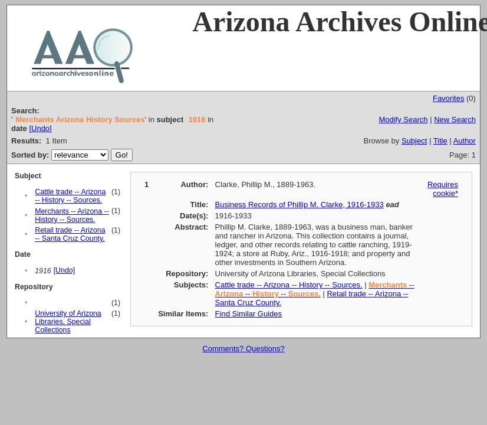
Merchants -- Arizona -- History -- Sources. (72, 215)
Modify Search (403, 119)
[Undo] (40, 128)
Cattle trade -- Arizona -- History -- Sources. (70, 196)
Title (440, 140)
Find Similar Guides (248, 313)
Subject (414, 140)
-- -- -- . (314, 289)
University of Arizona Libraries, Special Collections (68, 321)
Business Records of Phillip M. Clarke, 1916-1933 (299, 204)
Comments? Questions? (243, 348)
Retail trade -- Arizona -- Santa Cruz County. (70, 234)
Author (464, 140)
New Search (455, 119)
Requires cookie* (442, 189)
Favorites (448, 98)
